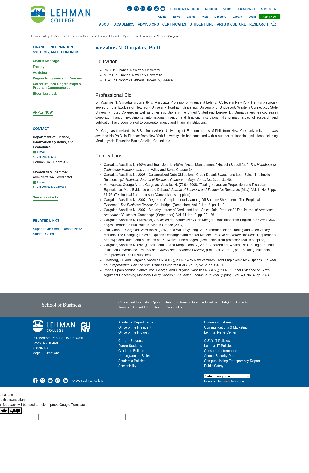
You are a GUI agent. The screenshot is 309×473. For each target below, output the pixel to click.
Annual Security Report (221, 356)
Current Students (131, 341)
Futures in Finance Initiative (196, 302)
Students (211, 9)
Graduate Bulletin (131, 351)
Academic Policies (131, 361)
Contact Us (174, 307)
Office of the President (134, 327)
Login (252, 16)
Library (237, 16)
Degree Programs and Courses (57, 78)
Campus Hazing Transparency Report (232, 361)
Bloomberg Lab (45, 93)
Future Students (130, 346)
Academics (61, 36)
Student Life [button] (202, 24)
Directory (220, 16)
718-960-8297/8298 (51, 187)
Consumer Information (220, 351)
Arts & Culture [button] (231, 24)
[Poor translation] (15, 410)
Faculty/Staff (246, 9)
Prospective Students (183, 9)
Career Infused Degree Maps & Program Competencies (57, 85)
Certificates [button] (174, 24)
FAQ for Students (235, 302)
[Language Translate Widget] (227, 376)
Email (41, 152)
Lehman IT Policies (218, 346)
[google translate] (60, 417)
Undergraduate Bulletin (135, 356)
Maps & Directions (46, 353)
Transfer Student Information (139, 307)
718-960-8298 (47, 157)
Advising (40, 72)
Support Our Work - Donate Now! (57, 229)
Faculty (39, 67)
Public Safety (213, 366)
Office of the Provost (133, 332)
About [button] (105, 24)
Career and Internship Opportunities (144, 302)
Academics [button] (124, 24)
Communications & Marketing (226, 327)
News (176, 16)
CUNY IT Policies (217, 341)
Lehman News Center (220, 332)
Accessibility (127, 366)
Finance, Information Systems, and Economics (125, 36)
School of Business (82, 36)
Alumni (227, 9)
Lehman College (40, 36)
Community (270, 9)
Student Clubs (43, 234)
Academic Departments (135, 322)
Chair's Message (46, 61)
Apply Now (269, 16)
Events (191, 16)
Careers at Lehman (218, 322)
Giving (162, 16)
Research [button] (258, 24)
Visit (205, 16)
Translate (233, 381)
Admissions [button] (148, 24)
